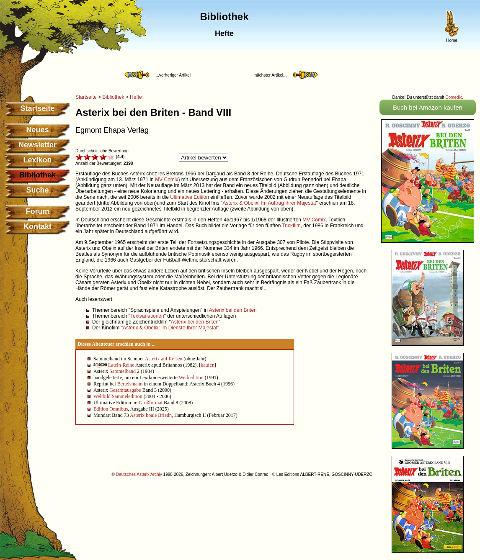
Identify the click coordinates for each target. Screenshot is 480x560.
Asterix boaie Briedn (151, 415)
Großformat (151, 403)
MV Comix (166, 179)
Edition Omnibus (110, 409)
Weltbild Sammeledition (117, 396)
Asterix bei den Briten (233, 310)
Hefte (136, 97)
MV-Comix (313, 220)
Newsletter (37, 145)
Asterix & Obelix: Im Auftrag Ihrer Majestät (269, 203)
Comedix (453, 97)
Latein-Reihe (121, 365)
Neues (37, 130)
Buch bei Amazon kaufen (427, 107)
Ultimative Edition (189, 197)
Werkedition (191, 377)
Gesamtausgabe (125, 390)
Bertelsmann (130, 384)
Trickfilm (291, 226)
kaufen (207, 365)
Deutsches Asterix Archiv (139, 474)
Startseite (37, 108)
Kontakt (37, 226)
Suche (37, 190)
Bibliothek (113, 97)
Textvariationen (147, 316)
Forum (37, 211)
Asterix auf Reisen (163, 359)
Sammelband (122, 371)
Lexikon (37, 160)
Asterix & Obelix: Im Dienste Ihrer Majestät (170, 328)
